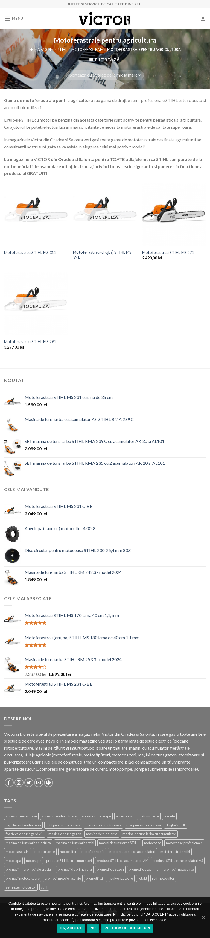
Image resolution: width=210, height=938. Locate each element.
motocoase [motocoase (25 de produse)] (152, 843)
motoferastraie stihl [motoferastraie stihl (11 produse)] (175, 851)
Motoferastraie (87, 49)
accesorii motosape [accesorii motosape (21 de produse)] (96, 816)
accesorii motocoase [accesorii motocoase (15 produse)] (21, 816)
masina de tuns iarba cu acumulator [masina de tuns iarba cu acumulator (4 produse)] (149, 834)
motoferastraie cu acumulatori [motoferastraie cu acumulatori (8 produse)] (132, 851)
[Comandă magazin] (105, 75)
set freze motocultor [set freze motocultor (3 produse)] (21, 887)
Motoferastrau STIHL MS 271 (168, 252)
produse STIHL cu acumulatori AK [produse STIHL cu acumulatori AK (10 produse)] (122, 860)
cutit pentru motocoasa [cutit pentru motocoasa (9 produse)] (63, 825)
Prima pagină (41, 49)
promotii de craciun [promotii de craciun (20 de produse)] (38, 869)
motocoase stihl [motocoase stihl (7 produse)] (18, 851)
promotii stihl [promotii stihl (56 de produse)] (96, 878)
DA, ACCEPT (71, 928)
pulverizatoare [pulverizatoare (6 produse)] (121, 878)
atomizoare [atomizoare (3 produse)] (150, 816)
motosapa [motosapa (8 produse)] (13, 860)
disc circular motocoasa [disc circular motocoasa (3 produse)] (103, 825)
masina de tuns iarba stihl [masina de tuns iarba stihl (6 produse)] (75, 843)
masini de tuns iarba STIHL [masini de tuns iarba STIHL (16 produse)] (119, 843)
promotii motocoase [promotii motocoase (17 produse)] (179, 869)
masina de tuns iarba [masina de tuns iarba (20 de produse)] (102, 834)
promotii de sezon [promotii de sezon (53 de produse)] (110, 869)
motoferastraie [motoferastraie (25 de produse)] (92, 851)
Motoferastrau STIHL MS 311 (30, 252)
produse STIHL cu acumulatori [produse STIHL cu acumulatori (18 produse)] (69, 860)
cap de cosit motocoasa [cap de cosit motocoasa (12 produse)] (23, 825)
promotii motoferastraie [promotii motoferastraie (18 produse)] (63, 878)
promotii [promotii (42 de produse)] (12, 869)
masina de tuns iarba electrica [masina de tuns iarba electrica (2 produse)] (28, 843)
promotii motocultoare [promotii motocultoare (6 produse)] (23, 878)
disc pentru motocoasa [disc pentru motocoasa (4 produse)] (143, 825)
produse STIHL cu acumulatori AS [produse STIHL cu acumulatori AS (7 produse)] (178, 860)
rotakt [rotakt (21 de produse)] (142, 878)
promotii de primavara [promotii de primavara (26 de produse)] (75, 869)
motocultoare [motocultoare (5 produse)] (44, 851)
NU (93, 928)
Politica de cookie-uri (127, 928)
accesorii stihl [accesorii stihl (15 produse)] (126, 816)
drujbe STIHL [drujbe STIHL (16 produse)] (176, 825)
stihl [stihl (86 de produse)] (44, 887)
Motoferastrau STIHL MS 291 (30, 341)
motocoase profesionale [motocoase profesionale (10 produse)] (184, 843)
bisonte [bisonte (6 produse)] (169, 816)
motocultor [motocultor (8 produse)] (68, 851)
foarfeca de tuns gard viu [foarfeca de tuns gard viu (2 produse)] (24, 834)
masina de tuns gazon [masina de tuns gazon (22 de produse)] (64, 834)
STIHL (62, 49)
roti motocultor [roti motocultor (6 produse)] (163, 878)
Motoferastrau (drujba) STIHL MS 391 (102, 255)
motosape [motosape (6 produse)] (33, 860)
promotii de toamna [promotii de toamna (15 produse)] (144, 869)
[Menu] (13, 18)
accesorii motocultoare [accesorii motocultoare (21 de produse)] (59, 816)
